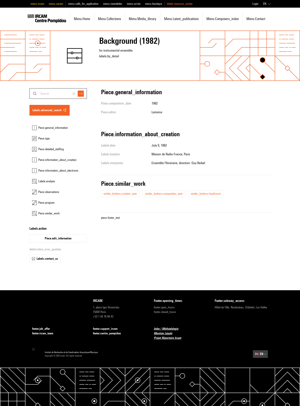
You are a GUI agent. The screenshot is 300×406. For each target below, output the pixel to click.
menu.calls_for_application (83, 4)
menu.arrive (133, 4)
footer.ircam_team (45, 333)
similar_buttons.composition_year (164, 193)
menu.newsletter (112, 4)
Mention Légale (165, 333)
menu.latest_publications (181, 19)
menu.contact (255, 19)
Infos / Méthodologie (168, 329)
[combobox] (58, 93)
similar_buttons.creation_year (120, 193)
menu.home (82, 19)
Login (255, 4)
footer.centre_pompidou (109, 333)
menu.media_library (142, 19)
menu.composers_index (222, 19)
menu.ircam (37, 4)
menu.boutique (153, 4)
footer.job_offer (43, 329)
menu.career (56, 4)
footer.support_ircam (107, 329)
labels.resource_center (180, 4)
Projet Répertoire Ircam (170, 338)
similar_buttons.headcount (206, 193)
